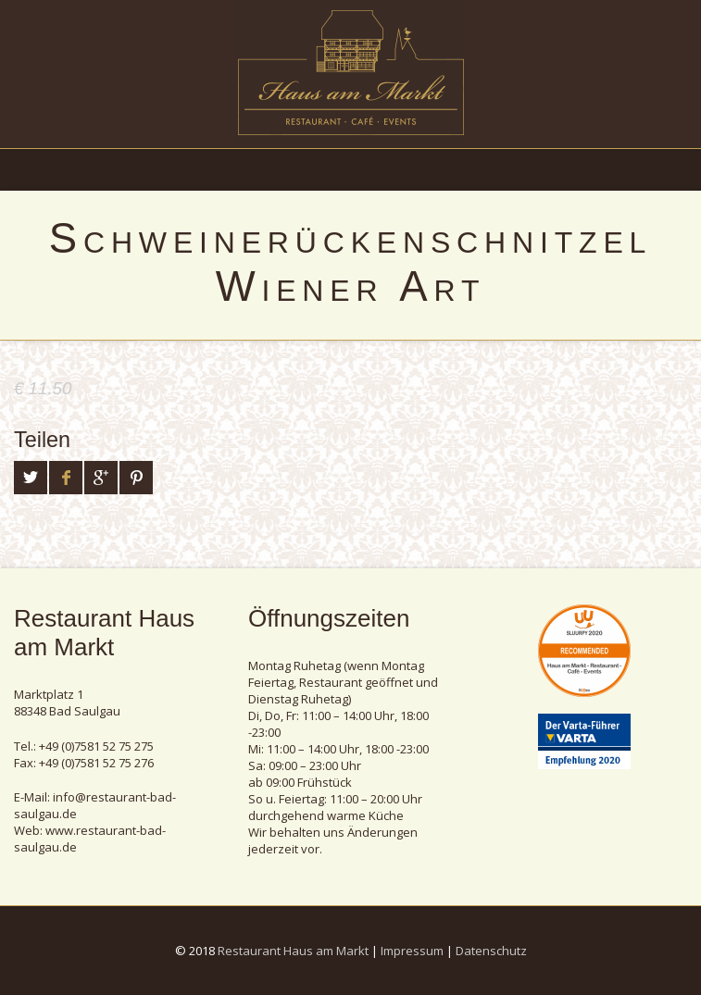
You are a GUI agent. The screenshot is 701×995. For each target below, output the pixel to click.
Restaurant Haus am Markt (293, 950)
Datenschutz (491, 950)
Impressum (412, 950)
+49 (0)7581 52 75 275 (96, 746)
